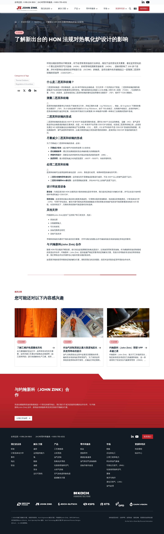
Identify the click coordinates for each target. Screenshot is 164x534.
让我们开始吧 (23, 418)
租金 (82, 449)
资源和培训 (25, 22)
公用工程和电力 (112, 457)
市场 (108, 444)
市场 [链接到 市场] (105, 8)
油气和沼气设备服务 (88, 461)
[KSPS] (89, 504)
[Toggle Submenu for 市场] (108, 8)
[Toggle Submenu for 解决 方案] (67, 8)
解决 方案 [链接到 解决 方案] (62, 8)
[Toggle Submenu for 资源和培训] (126, 8)
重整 (108, 473)
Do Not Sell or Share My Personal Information (139, 521)
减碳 (35, 465)
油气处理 (110, 486)
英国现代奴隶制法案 (146, 518)
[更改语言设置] (135, 8)
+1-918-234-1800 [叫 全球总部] (29, 2)
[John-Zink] (16, 22)
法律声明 (122, 518)
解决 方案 (37, 444)
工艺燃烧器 (58, 449)
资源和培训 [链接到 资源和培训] (120, 8)
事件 (13, 457)
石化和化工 (111, 453)
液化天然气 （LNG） (114, 481)
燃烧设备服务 (85, 457)
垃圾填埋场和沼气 (61, 465)
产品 (56, 444)
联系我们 (144, 8)
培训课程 (138, 449)
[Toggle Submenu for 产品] (79, 8)
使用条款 (129, 518)
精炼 (108, 449)
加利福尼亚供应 (113, 518)
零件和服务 (85, 444)
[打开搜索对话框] (130, 8)
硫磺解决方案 (59, 477)
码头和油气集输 (112, 461)
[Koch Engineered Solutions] (82, 494)
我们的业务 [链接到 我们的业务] (45, 8)
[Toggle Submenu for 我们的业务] (51, 8)
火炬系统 (57, 453)
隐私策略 (136, 518)
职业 (13, 465)
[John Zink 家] (27, 9)
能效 (35, 461)
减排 (35, 449)
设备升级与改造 (86, 465)
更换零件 (84, 453)
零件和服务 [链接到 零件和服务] (90, 8)
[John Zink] (44, 504)
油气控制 (57, 457)
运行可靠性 (38, 473)
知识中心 (38, 22)
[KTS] (105, 504)
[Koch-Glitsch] (68, 504)
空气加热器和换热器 (62, 473)
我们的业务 (16, 444)
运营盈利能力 (38, 453)
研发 (13, 449)
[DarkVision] (138, 504)
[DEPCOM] (23, 504)
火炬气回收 (58, 469)
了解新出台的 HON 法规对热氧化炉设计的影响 (65, 22)
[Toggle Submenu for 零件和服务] (96, 8)
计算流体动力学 (17, 453)
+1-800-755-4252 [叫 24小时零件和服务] (60, 2)
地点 (13, 461)
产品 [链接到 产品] (76, 8)
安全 (35, 469)
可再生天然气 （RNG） (115, 465)
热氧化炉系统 (59, 461)
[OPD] (120, 504)
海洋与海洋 (111, 477)
